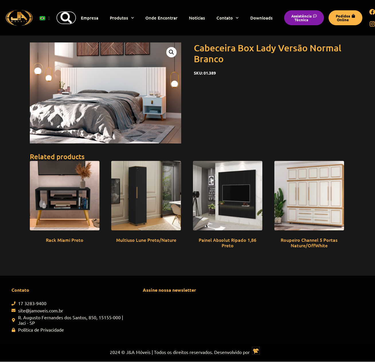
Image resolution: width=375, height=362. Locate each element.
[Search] (66, 18)
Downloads (261, 18)
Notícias (197, 18)
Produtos (122, 17)
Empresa (89, 18)
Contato (227, 17)
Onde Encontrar (161, 18)
